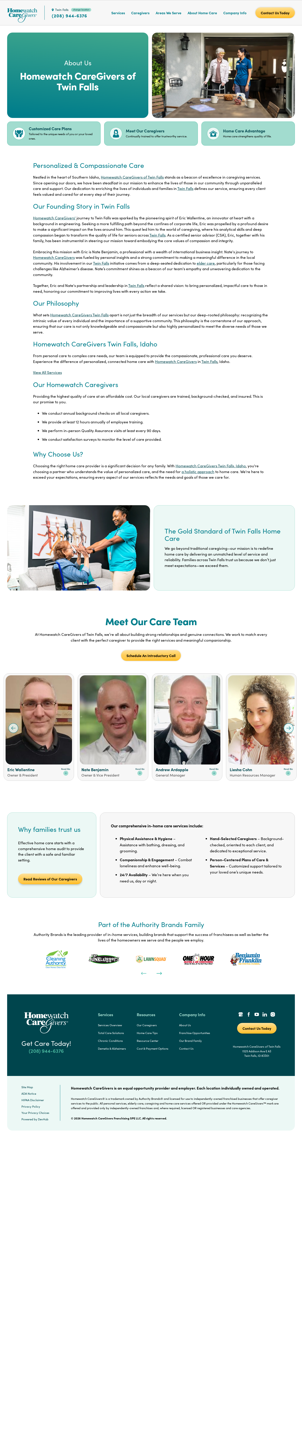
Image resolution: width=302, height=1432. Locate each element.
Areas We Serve (168, 12)
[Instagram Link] (273, 1015)
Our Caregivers (147, 1025)
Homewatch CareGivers (54, 257)
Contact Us (186, 1049)
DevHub (43, 1119)
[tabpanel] (56, 959)
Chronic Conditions (110, 1041)
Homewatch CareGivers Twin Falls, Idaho (211, 465)
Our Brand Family (190, 1041)
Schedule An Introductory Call (151, 655)
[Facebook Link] (248, 1015)
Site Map (27, 1087)
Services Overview (110, 1025)
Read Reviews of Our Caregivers (50, 878)
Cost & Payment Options (152, 1049)
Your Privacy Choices (35, 1113)
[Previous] (143, 973)
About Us (185, 1025)
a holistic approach (198, 471)
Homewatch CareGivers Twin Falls (79, 314)
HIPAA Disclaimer (32, 1100)
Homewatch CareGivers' (54, 217)
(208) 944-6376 (69, 15)
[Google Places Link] (240, 1015)
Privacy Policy (30, 1106)
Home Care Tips (147, 1033)
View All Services (47, 372)
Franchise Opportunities (194, 1033)
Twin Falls (185, 188)
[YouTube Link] (256, 1015)
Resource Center (147, 1041)
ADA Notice (28, 1094)
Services (118, 12)
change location (81, 9)
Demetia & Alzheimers (112, 1049)
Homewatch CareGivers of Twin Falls (132, 177)
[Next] (159, 973)
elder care (206, 263)
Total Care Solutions (111, 1033)
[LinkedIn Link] (265, 1015)
